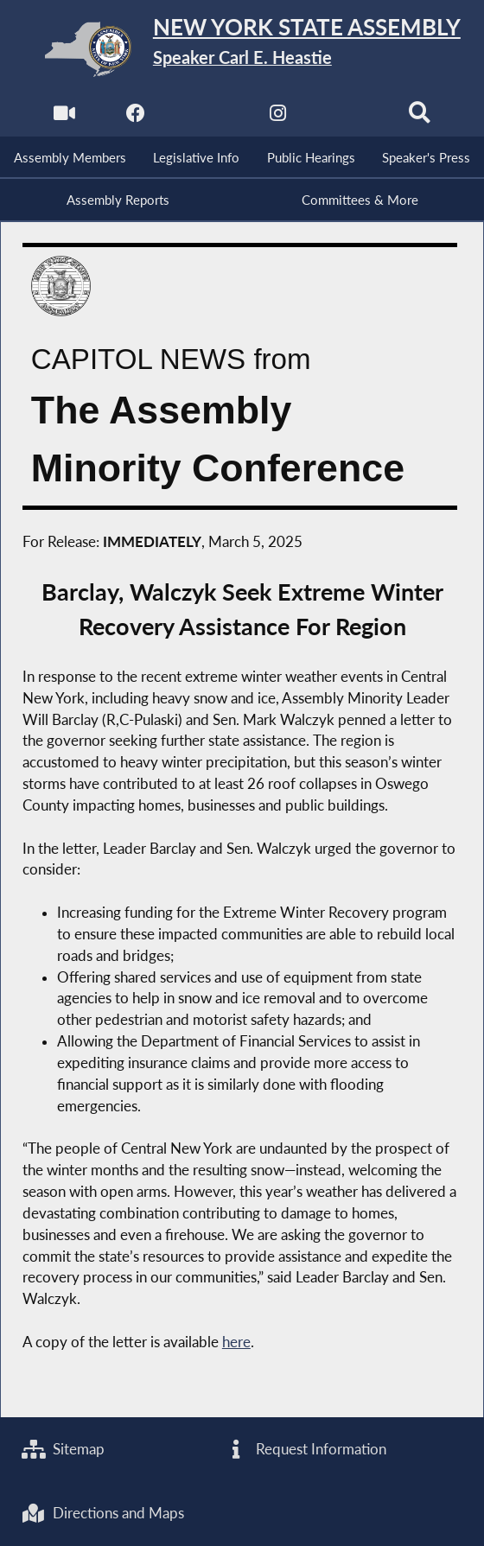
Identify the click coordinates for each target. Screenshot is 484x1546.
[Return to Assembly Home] (242, 49)
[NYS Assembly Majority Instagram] (277, 117)
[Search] (419, 117)
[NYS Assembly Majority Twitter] (206, 117)
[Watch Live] (64, 117)
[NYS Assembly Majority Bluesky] (348, 117)
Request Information (305, 1449)
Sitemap (63, 1449)
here (236, 1342)
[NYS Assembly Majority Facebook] (135, 117)
